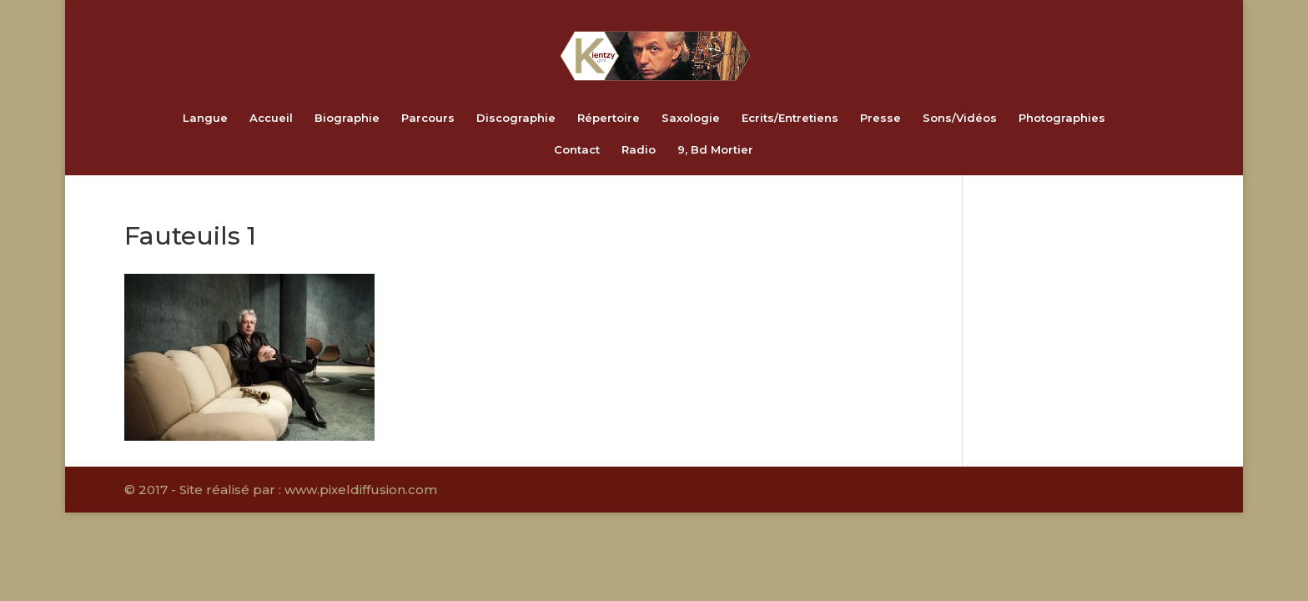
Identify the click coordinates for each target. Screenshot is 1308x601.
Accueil (271, 118)
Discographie (516, 118)
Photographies (1062, 118)
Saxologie (691, 118)
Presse (880, 118)
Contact (577, 150)
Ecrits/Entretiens (790, 118)
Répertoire (608, 118)
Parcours (428, 118)
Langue (205, 118)
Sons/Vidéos (960, 118)
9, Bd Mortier (715, 150)
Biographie (347, 118)
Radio (638, 150)
